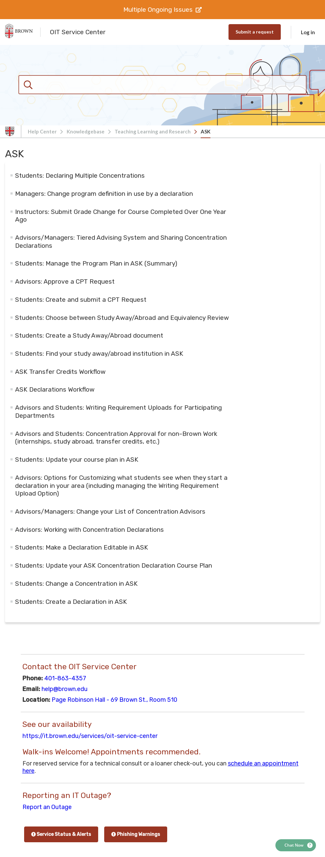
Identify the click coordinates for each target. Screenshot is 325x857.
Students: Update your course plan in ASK (76, 459)
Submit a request (255, 32)
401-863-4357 (65, 678)
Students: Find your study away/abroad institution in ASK (99, 353)
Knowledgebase (86, 131)
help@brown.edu (64, 689)
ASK (205, 131)
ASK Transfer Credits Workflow (60, 372)
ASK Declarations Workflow (54, 389)
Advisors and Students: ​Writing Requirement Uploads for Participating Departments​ (118, 411)
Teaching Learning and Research (153, 131)
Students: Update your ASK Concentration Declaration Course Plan (113, 565)
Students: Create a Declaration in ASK (71, 602)
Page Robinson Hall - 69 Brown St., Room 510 (114, 699)
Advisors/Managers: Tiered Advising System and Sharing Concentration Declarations (121, 241)
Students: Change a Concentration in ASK (76, 583)
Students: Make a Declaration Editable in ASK (81, 547)
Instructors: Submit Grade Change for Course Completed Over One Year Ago (120, 216)
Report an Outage (47, 807)
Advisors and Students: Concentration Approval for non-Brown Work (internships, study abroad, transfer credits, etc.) (116, 438)
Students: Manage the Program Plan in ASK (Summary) (96, 263)
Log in (308, 32)
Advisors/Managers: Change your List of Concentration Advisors (110, 511)
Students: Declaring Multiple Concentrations (80, 175)
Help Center (42, 131)
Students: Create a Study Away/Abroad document (89, 335)
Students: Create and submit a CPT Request (80, 299)
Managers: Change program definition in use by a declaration (104, 193)
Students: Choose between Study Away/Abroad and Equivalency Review (122, 318)
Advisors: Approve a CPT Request (65, 281)
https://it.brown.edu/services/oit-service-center (89, 736)
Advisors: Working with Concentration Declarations (89, 529)
